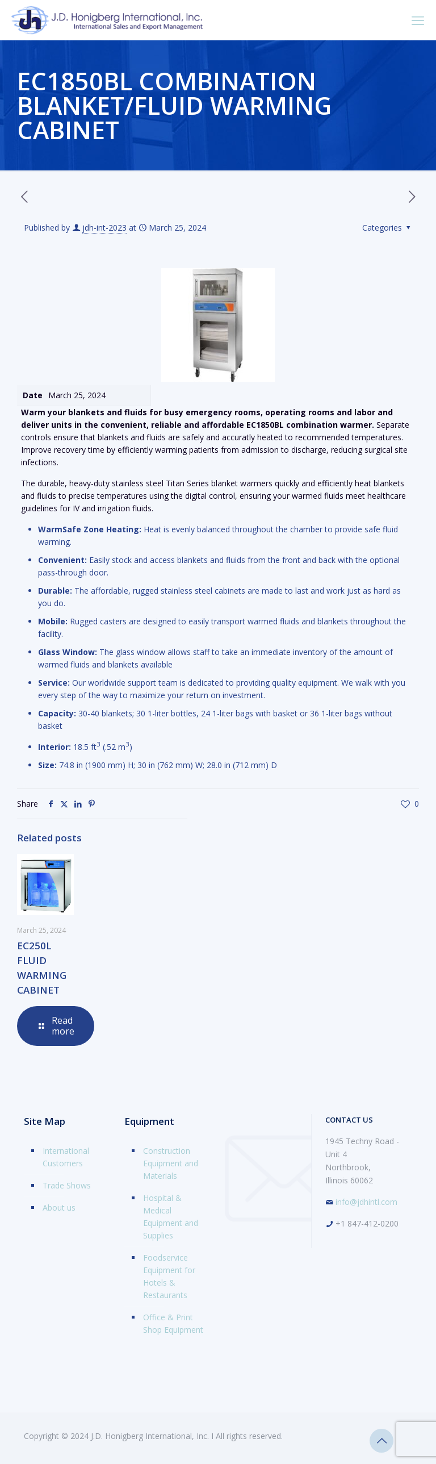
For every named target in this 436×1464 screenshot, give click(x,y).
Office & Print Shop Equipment (173, 1323)
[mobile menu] (417, 20)
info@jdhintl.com (366, 1201)
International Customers (66, 1157)
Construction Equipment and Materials (170, 1163)
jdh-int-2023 (104, 227)
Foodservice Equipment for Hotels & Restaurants (169, 1276)
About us (59, 1207)
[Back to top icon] (381, 1441)
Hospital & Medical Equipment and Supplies (170, 1216)
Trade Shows (67, 1185)
